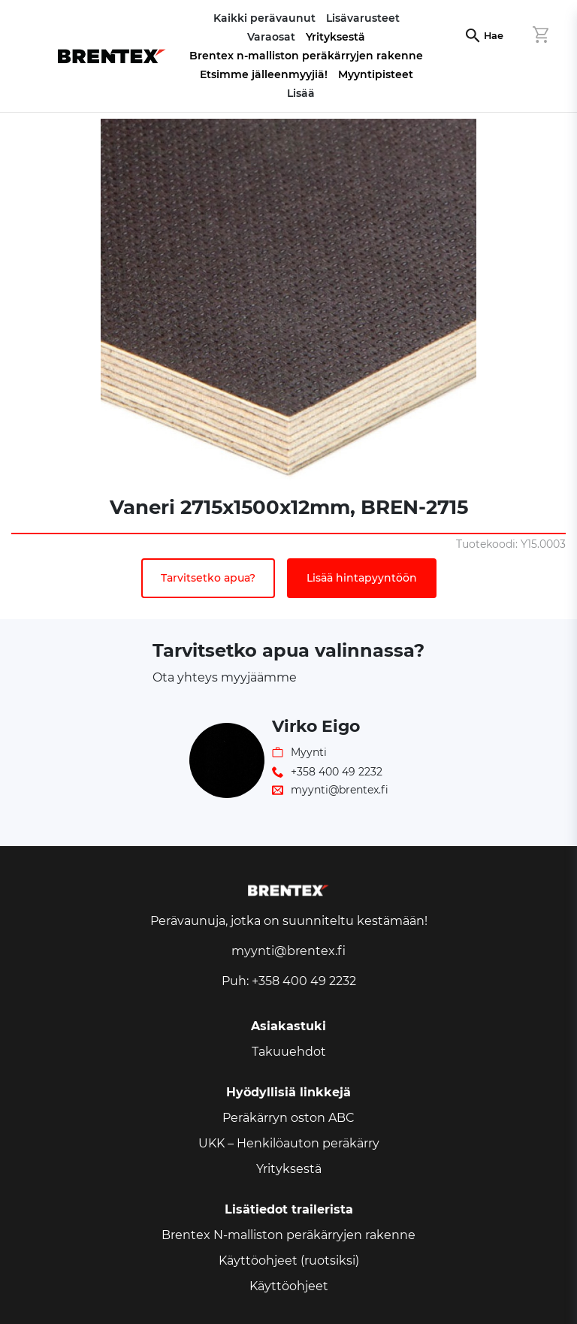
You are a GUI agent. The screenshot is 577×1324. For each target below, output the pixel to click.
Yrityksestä (335, 37)
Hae (493, 35)
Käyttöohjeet (288, 1286)
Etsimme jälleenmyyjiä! (264, 74)
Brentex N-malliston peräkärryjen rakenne (288, 1235)
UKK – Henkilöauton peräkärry (288, 1143)
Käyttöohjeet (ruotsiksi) (289, 1260)
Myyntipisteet (375, 74)
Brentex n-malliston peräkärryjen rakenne (306, 55)
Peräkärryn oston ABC (288, 1118)
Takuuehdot (289, 1051)
